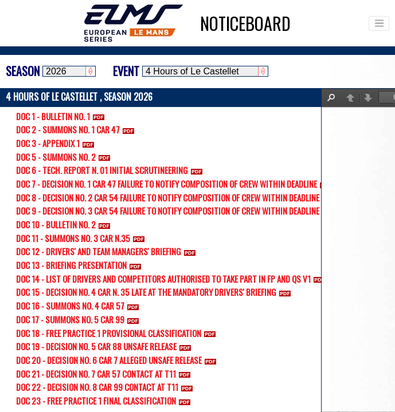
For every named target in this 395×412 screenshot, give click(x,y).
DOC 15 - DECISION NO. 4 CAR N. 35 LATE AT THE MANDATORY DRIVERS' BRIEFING (155, 292)
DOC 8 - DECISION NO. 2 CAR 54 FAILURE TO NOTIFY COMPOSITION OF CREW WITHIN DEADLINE (177, 197)
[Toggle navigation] (379, 23)
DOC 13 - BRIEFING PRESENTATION (81, 265)
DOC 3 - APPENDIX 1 (57, 143)
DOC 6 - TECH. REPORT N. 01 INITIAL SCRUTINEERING (111, 170)
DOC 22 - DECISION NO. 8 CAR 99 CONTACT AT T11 (106, 387)
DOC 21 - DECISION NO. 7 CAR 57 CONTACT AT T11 (105, 373)
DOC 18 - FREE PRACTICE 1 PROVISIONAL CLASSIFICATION (118, 333)
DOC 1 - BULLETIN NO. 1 (62, 116)
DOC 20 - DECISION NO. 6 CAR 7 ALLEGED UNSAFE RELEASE (118, 360)
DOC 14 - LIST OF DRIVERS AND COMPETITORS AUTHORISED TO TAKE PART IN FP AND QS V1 (173, 278)
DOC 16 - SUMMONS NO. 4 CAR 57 (79, 305)
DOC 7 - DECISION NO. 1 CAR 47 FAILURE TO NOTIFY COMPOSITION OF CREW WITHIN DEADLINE (176, 183)
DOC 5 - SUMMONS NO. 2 (65, 156)
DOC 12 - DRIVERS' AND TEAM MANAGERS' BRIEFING (108, 251)
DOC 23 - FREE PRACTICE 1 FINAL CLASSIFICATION (105, 400)
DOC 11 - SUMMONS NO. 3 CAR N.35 (82, 238)
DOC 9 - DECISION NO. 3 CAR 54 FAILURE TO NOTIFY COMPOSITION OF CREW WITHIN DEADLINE (177, 210)
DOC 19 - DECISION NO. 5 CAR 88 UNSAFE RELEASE (105, 346)
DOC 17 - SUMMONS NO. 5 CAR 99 (79, 319)
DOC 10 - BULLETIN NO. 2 (65, 224)
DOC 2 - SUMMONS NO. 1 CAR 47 (77, 129)
